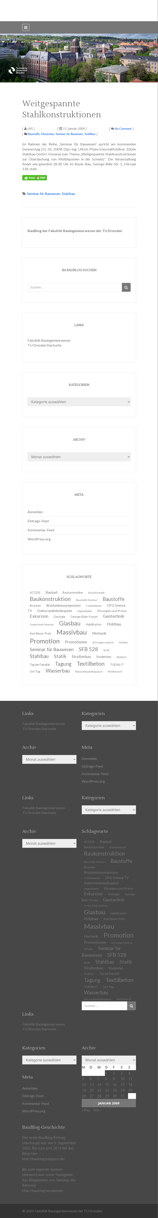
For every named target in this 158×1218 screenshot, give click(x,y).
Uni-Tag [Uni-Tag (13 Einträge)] (35, 671)
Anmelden (35, 512)
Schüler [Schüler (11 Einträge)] (123, 642)
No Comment (121, 128)
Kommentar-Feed (41, 530)
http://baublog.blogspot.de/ (43, 1159)
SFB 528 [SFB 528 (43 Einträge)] (116, 955)
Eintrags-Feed (38, 521)
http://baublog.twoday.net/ (42, 1190)
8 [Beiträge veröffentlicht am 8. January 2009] (106, 1079)
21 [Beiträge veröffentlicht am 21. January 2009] (99, 1090)
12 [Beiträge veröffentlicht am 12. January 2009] (84, 1084)
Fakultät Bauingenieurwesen (49, 340)
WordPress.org (39, 539)
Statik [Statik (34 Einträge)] (126, 962)
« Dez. (86, 1110)
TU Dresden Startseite (44, 345)
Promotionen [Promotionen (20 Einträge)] (76, 642)
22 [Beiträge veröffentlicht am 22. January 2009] (107, 1090)
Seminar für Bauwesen (69, 134)
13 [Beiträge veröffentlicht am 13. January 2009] (92, 1084)
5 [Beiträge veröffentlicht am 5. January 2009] (83, 1079)
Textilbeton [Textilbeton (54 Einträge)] (120, 979)
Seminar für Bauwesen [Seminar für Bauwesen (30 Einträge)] (52, 649)
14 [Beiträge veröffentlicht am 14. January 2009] (99, 1084)
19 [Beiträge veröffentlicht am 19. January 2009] (84, 1090)
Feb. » (97, 1110)
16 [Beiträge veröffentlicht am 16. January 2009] (115, 1084)
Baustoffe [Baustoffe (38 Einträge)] (121, 861)
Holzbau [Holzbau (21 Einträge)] (114, 624)
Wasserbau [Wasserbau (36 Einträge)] (58, 671)
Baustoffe (33, 134)
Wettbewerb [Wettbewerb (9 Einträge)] (115, 671)
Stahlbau (89, 134)
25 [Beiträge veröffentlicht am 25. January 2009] (130, 1090)
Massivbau (47, 134)
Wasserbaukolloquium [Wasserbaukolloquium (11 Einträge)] (88, 671)
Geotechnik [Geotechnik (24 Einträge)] (113, 899)
